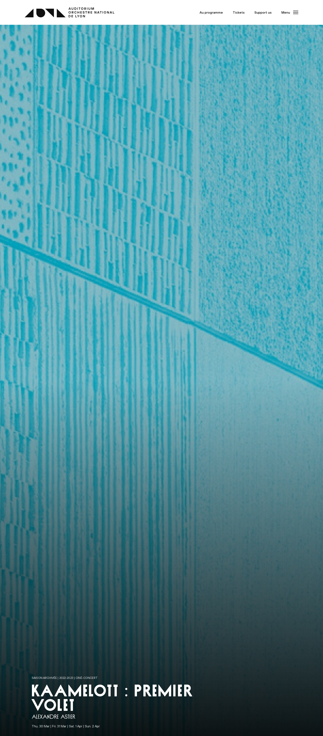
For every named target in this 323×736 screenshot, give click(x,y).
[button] (288, 12)
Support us (263, 12)
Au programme (211, 12)
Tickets (239, 12)
